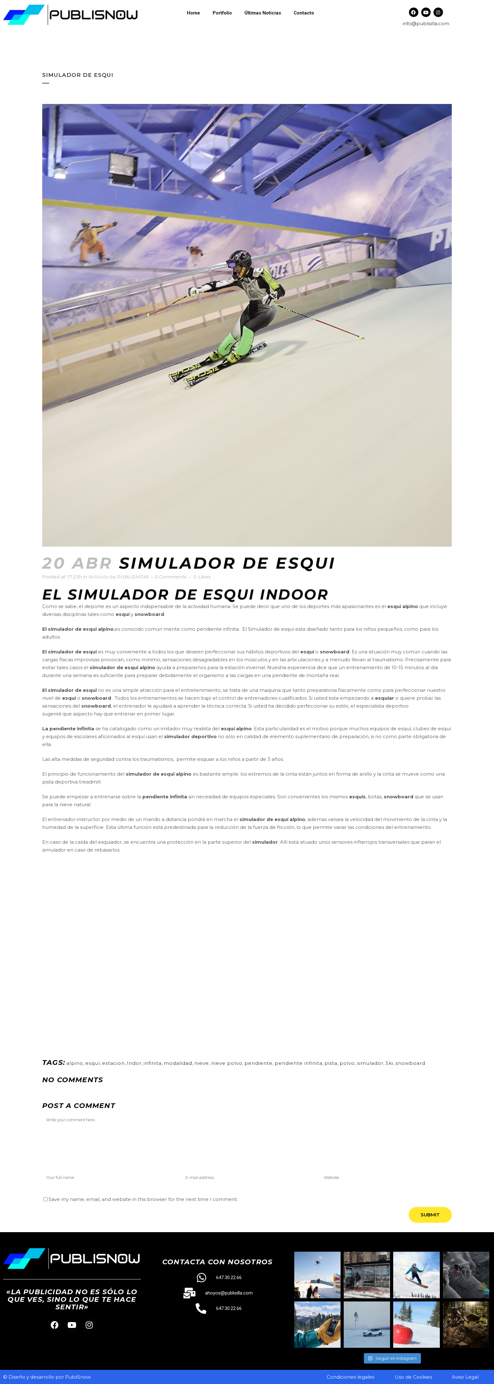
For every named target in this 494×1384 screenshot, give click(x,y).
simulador (370, 1063)
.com (443, 23)
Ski (389, 1063)
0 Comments (171, 577)
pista (331, 1063)
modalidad (178, 1063)
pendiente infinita (298, 1063)
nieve (201, 1063)
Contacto (304, 13)
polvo (347, 1063)
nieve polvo (226, 1063)
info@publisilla (420, 23)
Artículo (99, 577)
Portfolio (222, 13)
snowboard (410, 1063)
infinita (153, 1063)
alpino (74, 1063)
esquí (92, 1063)
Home (193, 13)
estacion (113, 1063)
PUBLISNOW (133, 577)
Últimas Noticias (262, 13)
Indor (134, 1063)
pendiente (258, 1063)
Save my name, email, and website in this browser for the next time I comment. (143, 1199)
